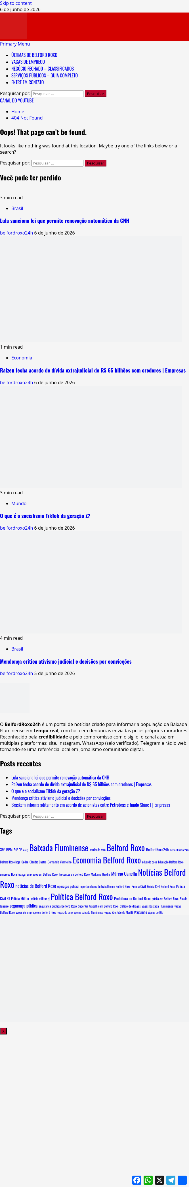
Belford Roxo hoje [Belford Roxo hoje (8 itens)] (10, 862)
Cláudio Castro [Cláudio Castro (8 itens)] (38, 862)
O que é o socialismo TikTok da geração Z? (45, 515)
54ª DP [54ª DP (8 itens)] (18, 849)
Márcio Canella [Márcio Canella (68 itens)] (124, 873)
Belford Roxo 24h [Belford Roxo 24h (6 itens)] (179, 849)
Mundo (18, 503)
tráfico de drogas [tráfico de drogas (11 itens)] (130, 906)
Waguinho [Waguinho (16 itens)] (140, 912)
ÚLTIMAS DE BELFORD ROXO (34, 55)
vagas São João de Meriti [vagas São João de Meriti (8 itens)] (118, 912)
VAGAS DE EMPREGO (28, 61)
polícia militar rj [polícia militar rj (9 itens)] (39, 898)
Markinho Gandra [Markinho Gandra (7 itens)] (100, 874)
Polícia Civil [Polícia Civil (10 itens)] (139, 886)
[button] (15, 44)
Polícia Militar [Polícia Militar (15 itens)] (20, 898)
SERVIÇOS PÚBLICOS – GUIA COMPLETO (44, 75)
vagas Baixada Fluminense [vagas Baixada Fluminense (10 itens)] (157, 906)
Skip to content (16, 3)
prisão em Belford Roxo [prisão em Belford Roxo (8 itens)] (165, 898)
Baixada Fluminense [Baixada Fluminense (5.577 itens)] (59, 847)
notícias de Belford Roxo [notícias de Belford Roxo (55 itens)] (35, 885)
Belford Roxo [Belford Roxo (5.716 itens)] (126, 847)
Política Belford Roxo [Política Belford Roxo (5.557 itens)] (82, 896)
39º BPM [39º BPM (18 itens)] (6, 849)
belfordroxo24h (17, 233)
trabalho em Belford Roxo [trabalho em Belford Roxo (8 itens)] (104, 906)
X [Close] (3, 1031)
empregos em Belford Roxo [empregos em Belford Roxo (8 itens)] (42, 874)
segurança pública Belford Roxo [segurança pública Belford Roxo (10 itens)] (58, 906)
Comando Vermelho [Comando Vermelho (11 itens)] (60, 862)
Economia (21, 358)
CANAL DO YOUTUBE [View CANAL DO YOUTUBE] (16, 100)
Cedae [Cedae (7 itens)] (25, 862)
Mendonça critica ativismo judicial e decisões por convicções (66, 661)
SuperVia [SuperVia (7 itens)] (83, 906)
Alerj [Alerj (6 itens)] (25, 849)
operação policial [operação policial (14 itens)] (68, 886)
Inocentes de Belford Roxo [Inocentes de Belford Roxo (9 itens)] (74, 874)
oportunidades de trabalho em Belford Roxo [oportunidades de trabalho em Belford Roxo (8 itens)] (106, 886)
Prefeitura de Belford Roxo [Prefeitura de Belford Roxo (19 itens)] (132, 898)
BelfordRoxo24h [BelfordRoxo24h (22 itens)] (157, 849)
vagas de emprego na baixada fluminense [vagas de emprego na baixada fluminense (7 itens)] (80, 912)
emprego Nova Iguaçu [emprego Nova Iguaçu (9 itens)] (13, 874)
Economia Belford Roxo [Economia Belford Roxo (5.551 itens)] (107, 859)
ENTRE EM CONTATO (27, 82)
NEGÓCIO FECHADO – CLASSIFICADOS (42, 68)
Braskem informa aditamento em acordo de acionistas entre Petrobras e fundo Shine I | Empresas (90, 804)
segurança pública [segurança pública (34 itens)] (23, 905)
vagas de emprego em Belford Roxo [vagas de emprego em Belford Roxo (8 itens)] (36, 912)
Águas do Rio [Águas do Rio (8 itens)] (155, 912)
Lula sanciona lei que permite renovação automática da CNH (64, 220)
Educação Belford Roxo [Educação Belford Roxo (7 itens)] (170, 862)
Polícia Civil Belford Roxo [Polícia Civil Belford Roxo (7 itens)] (161, 886)
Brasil (17, 208)
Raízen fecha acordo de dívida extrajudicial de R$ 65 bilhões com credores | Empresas (93, 370)
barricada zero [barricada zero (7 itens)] (98, 849)
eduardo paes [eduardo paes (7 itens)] (149, 862)
